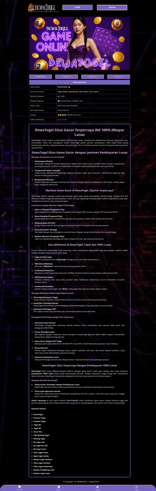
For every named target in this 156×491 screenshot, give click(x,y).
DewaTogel (36, 140)
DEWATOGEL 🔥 (64, 87)
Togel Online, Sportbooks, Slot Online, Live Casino (78, 91)
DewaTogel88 (72, 400)
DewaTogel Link (55, 250)
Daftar (58, 488)
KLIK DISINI (62, 119)
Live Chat (19, 488)
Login (136, 488)
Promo (97, 488)
